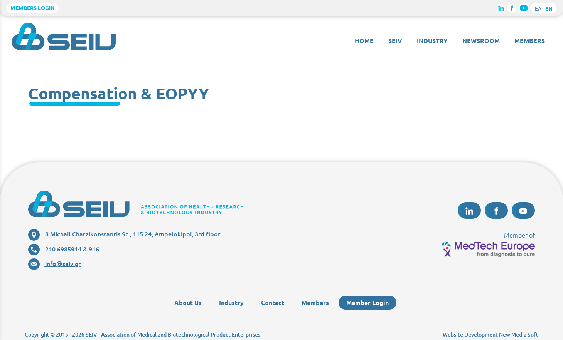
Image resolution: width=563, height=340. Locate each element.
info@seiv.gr (54, 263)
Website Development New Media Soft (490, 334)
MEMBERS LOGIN (32, 7)
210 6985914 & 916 (63, 249)
